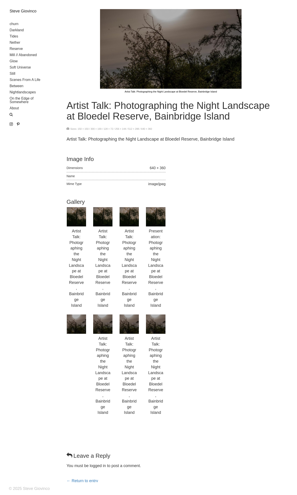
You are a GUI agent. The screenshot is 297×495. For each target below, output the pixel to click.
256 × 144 (120, 129)
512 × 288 (133, 129)
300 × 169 (95, 129)
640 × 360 (146, 129)
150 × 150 (83, 129)
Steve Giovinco (23, 11)
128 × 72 (108, 129)
